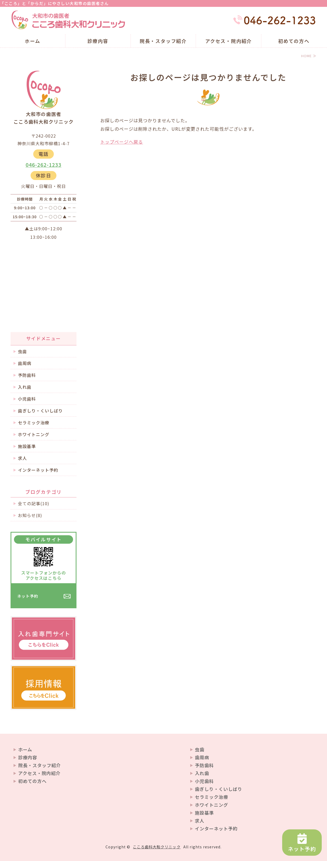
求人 (22, 458)
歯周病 (24, 363)
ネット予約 (27, 596)
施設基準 (27, 446)
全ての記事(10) (33, 503)
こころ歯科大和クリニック (156, 846)
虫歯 (22, 351)
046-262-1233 (43, 164)
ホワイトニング (33, 434)
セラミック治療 (33, 422)
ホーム (32, 40)
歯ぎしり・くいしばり (40, 410)
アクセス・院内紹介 (228, 40)
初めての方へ (294, 40)
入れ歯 (24, 387)
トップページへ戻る (121, 141)
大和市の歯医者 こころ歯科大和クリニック (69, 20)
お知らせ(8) (30, 515)
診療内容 (98, 40)
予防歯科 (27, 375)
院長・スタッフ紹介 (163, 40)
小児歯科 (27, 399)
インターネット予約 (38, 470)
